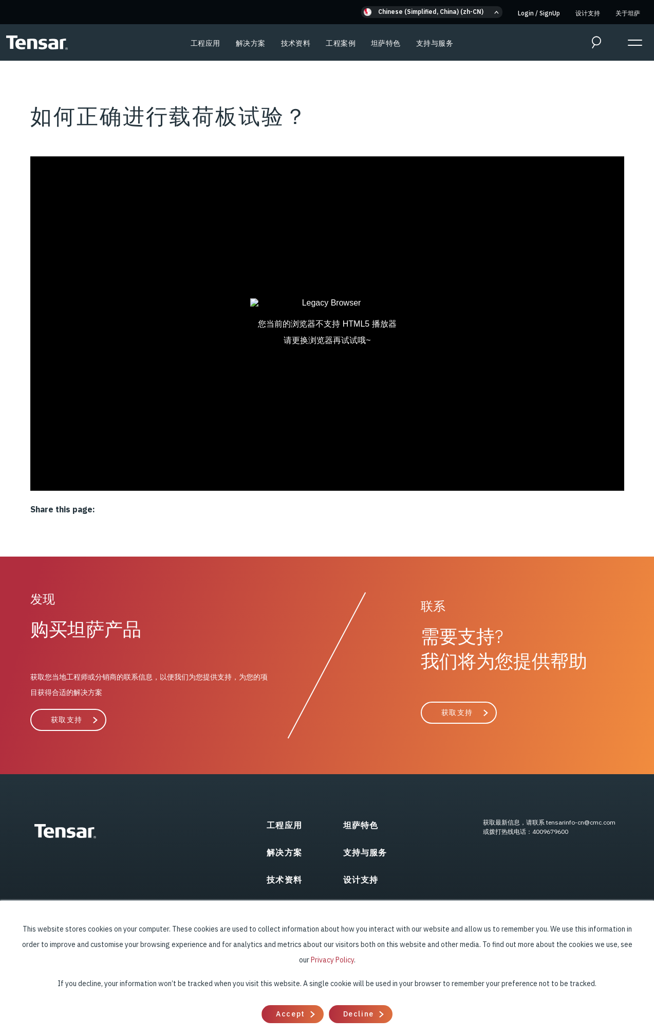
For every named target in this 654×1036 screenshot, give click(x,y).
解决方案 (251, 43)
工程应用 (205, 43)
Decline (358, 1014)
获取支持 (67, 719)
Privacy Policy (332, 959)
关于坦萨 (627, 13)
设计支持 (587, 13)
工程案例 (341, 43)
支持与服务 (434, 43)
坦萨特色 (386, 43)
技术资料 (296, 43)
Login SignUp (539, 13)
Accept (290, 1014)
